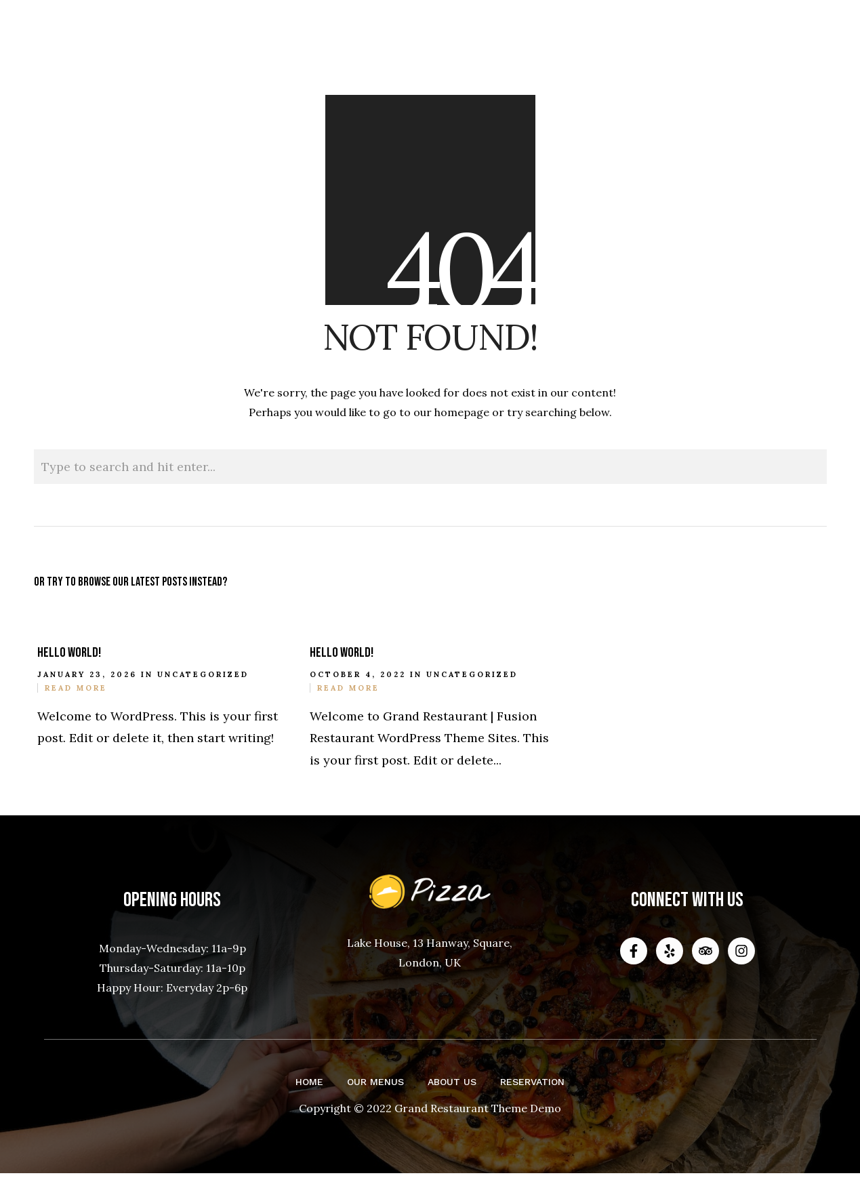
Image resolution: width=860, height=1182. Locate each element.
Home (309, 1081)
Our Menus (375, 1081)
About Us (452, 1081)
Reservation (532, 1081)
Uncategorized (203, 674)
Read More (76, 688)
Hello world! (69, 653)
